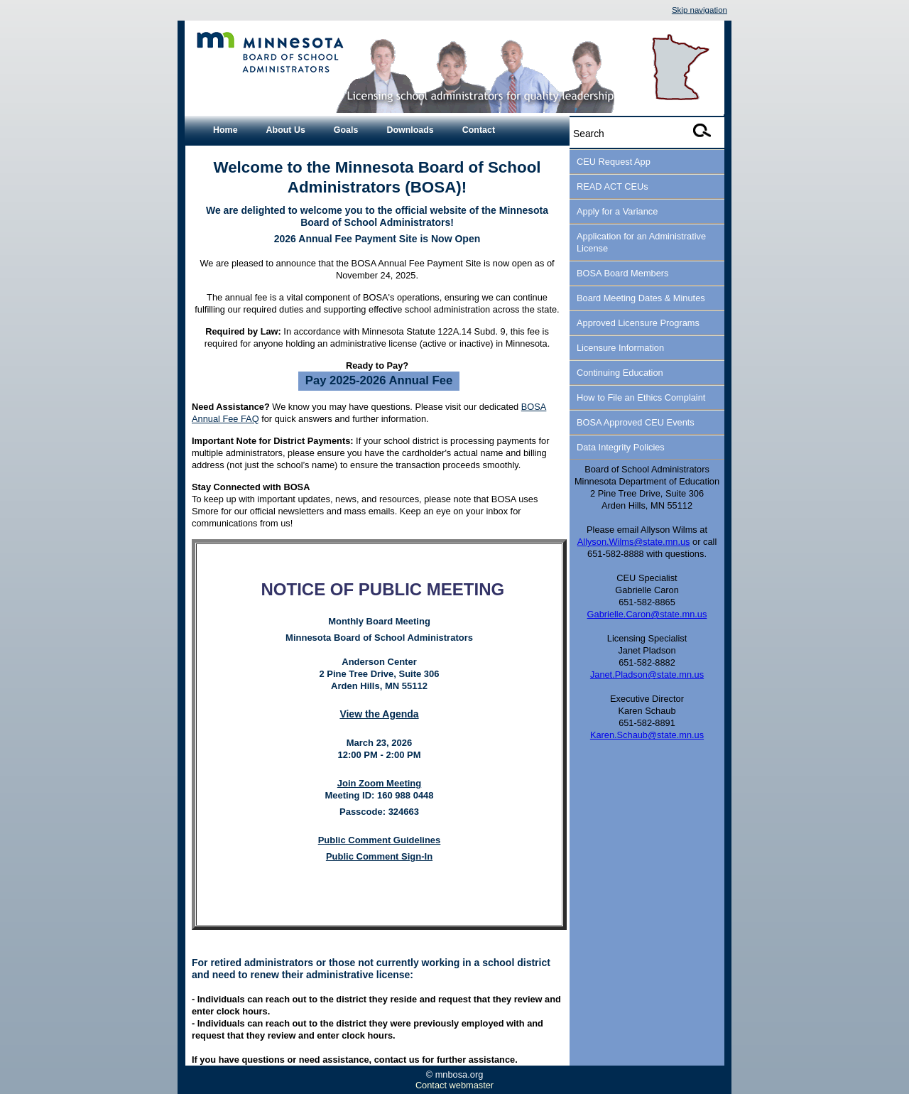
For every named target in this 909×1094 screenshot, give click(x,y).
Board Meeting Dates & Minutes (641, 298)
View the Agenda (378, 714)
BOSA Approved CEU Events (636, 422)
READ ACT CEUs (612, 186)
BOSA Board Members (622, 273)
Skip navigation (699, 10)
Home (225, 130)
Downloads (409, 130)
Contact (478, 130)
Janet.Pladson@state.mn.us (647, 674)
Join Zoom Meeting (379, 783)
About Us (285, 130)
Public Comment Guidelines (379, 840)
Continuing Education (620, 372)
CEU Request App (614, 161)
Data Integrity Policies (621, 447)
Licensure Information (620, 347)
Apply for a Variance (617, 211)
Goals (346, 130)
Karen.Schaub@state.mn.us (647, 735)
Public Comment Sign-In (379, 856)
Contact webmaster (454, 1085)
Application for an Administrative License (641, 242)
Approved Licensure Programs (638, 323)
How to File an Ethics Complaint (641, 397)
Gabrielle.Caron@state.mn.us (647, 614)
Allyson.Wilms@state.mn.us (633, 541)
